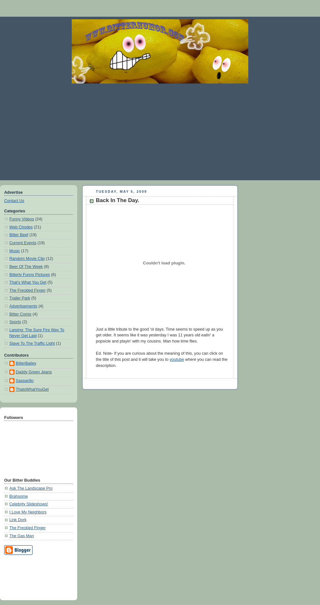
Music (14, 251)
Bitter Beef (18, 235)
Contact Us (14, 201)
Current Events (22, 243)
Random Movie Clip (27, 258)
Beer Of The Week (26, 266)
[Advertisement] (160, 132)
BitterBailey (26, 363)
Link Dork (17, 520)
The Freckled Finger (27, 290)
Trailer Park (19, 298)
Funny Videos (21, 219)
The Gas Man (21, 536)
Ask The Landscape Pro (30, 488)
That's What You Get (27, 282)
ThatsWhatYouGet (32, 389)
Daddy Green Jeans (34, 372)
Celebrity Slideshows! (28, 504)
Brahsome (18, 496)
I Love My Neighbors (28, 512)
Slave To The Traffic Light (32, 343)
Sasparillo (24, 380)
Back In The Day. (117, 200)
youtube (176, 359)
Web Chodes (21, 227)
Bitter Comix (20, 314)
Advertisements (23, 306)
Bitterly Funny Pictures (29, 274)
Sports (15, 322)
